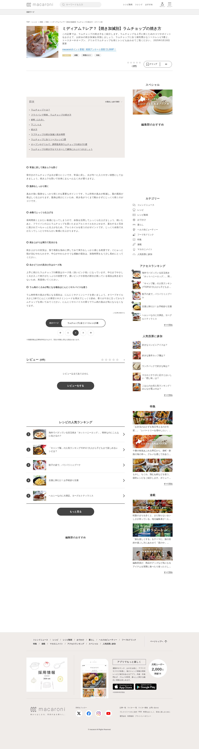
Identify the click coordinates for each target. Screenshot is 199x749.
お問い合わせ (154, 708)
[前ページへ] (60, 333)
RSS (140, 712)
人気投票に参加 (109, 644)
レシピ (55, 640)
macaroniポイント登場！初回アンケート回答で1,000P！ (89, 49)
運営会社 (123, 716)
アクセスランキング (75, 644)
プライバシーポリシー (143, 716)
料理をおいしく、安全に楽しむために (156, 712)
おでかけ (80, 640)
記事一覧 (123, 708)
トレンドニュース (40, 640)
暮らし (91, 640)
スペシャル (93, 644)
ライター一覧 (132, 708)
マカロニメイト (56, 644)
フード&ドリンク (129, 640)
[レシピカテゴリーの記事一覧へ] (66, 55)
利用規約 (130, 716)
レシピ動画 (127, 4)
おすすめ (149, 4)
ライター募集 (143, 708)
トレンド (139, 4)
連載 (43, 644)
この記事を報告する (119, 313)
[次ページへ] (91, 333)
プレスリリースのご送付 (128, 712)
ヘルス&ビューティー (108, 640)
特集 (35, 644)
